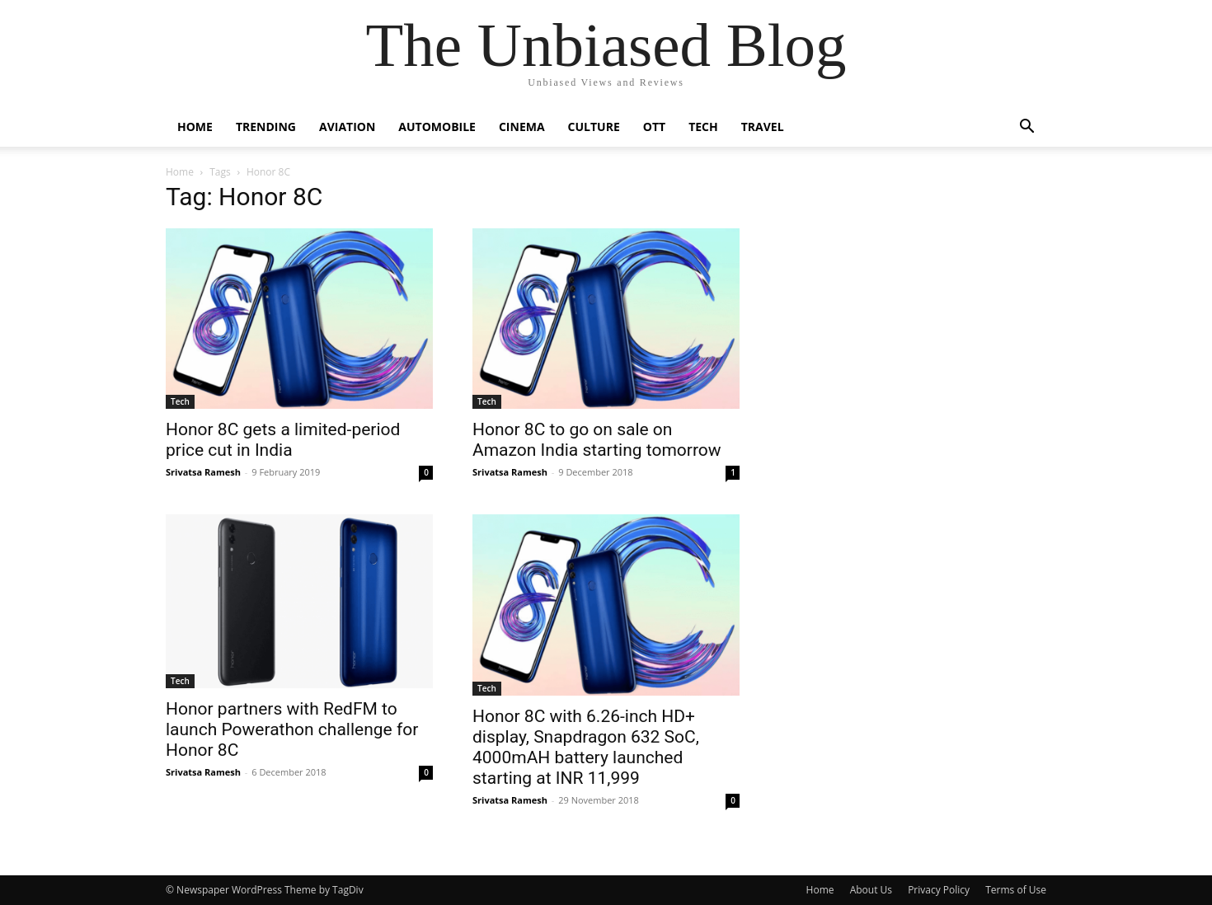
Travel (762, 126)
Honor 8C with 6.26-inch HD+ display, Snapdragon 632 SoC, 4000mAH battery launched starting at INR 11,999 (585, 747)
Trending (266, 126)
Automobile (437, 126)
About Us (871, 890)
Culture (594, 126)
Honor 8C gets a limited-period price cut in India (283, 440)
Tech (703, 126)
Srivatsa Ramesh (203, 472)
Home (195, 126)
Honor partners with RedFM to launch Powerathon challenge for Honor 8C (292, 729)
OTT (654, 126)
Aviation (347, 126)
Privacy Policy (939, 890)
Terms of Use (1015, 890)
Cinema (522, 126)
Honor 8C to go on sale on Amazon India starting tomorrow (596, 440)
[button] (1026, 128)
